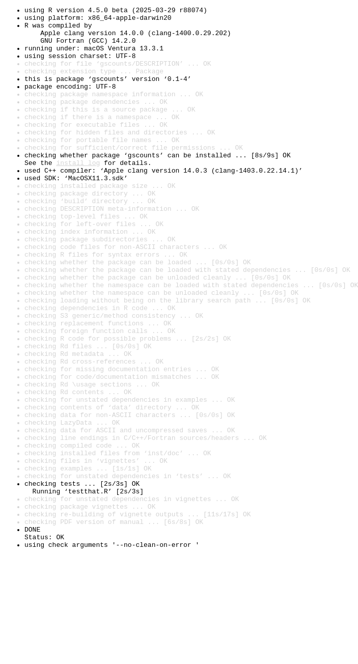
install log (78, 194)
